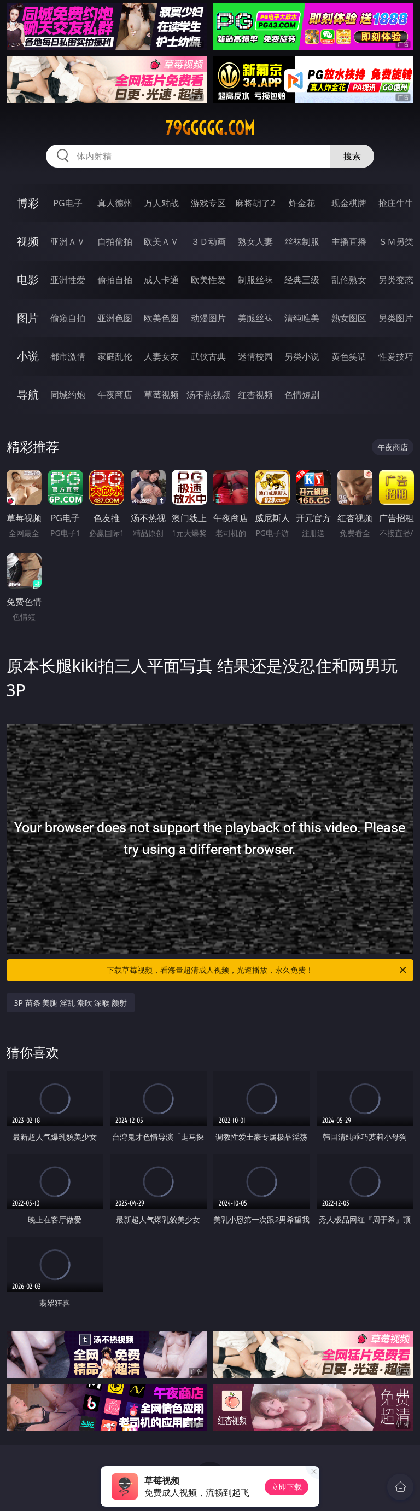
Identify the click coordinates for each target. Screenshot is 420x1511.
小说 (28, 356)
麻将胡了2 (255, 203)
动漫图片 (208, 318)
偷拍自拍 (114, 280)
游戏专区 (208, 203)
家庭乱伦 (114, 356)
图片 (28, 317)
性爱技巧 (395, 356)
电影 (28, 279)
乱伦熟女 (348, 280)
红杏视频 (255, 395)
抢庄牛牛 (395, 203)
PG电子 (67, 203)
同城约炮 (67, 395)
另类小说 (301, 356)
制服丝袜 (255, 280)
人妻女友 (161, 356)
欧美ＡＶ (161, 241)
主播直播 (348, 241)
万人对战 (161, 203)
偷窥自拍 (67, 318)
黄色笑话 (348, 356)
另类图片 (395, 318)
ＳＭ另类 (395, 241)
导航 (28, 394)
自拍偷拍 (114, 241)
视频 (28, 241)
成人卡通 (161, 280)
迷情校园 (255, 356)
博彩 (28, 202)
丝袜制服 (301, 241)
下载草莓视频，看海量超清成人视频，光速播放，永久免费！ (257, 970)
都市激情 (67, 356)
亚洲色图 (114, 318)
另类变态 (395, 280)
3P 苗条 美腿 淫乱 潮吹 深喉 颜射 (70, 1002)
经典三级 (301, 280)
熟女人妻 (255, 241)
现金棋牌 (348, 203)
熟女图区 (348, 318)
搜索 (352, 156)
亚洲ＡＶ (67, 241)
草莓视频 (161, 395)
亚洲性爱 (67, 280)
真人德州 (114, 203)
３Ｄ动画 (208, 241)
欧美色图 (161, 318)
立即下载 (286, 1486)
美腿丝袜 (255, 318)
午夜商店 (114, 395)
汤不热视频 (208, 395)
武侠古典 (208, 356)
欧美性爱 (208, 280)
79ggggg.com (210, 128)
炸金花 (302, 203)
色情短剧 (301, 395)
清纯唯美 (301, 318)
